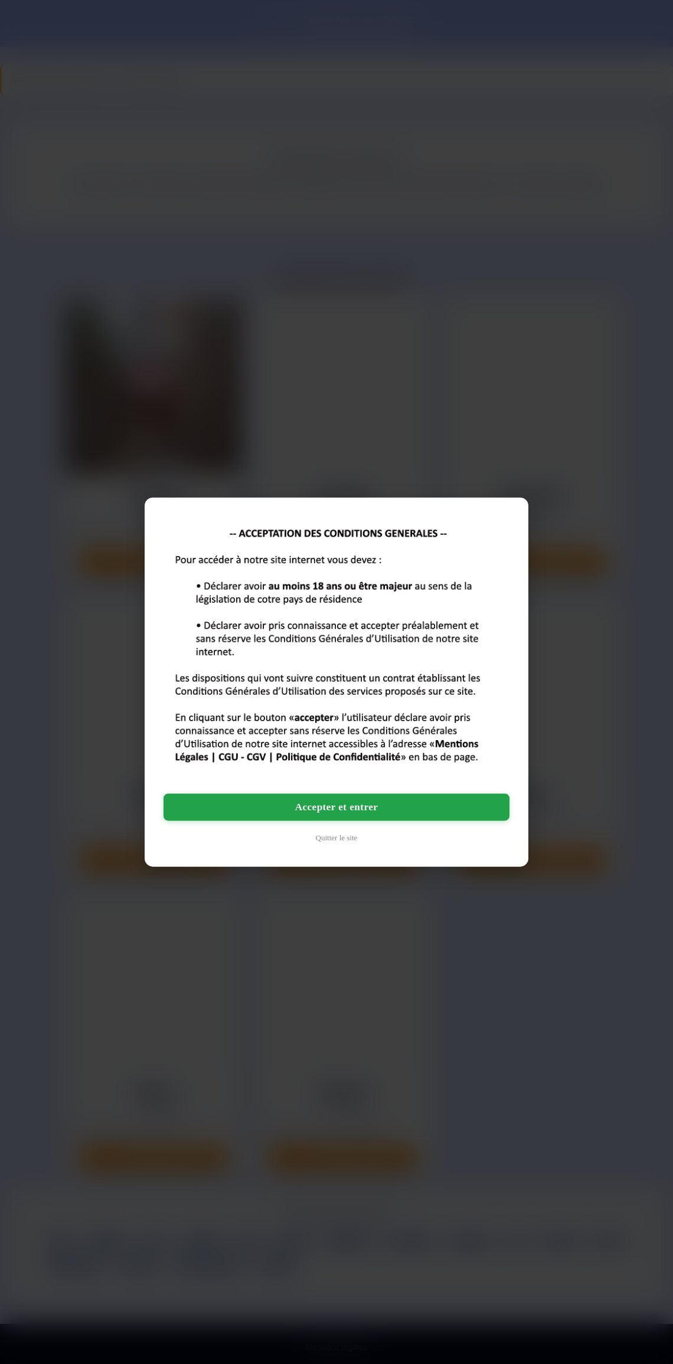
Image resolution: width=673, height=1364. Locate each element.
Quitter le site (337, 837)
